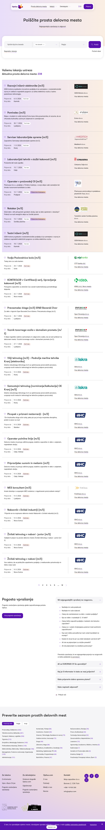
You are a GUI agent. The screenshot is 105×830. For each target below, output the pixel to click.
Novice (45, 791)
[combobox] (45, 44)
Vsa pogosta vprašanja (12, 615)
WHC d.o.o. (78, 424)
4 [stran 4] (50, 585)
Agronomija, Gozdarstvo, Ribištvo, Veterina (84, 745)
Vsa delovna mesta (81, 97)
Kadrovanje (74, 748)
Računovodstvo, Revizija (78, 729)
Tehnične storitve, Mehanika (11, 733)
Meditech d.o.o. (79, 144)
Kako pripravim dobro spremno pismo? (74, 679)
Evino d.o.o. (78, 118)
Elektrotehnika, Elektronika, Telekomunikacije (16, 749)
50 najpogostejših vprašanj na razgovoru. (75, 600)
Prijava (88, 6)
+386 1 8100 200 (70, 788)
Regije (18, 724)
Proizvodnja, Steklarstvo (9, 730)
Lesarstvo (73, 741)
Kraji (25, 724)
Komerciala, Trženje (42, 729)
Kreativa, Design (75, 754)
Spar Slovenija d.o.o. (81, 314)
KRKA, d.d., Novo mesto (82, 286)
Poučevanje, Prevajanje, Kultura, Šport (82, 757)
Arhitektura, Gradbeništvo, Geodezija (48, 748)
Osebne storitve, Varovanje (44, 738)
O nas (45, 779)
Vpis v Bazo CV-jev (8, 783)
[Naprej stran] (66, 585)
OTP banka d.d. (80, 263)
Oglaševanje (27, 786)
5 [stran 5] (54, 585)
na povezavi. (75, 657)
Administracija (6, 757)
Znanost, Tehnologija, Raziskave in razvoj (49, 735)
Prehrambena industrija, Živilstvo (12, 746)
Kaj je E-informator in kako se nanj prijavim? (76, 672)
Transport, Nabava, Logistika (11, 736)
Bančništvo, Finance (42, 757)
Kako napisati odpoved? (68, 687)
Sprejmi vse (51, 827)
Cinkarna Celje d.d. (81, 165)
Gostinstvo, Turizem (42, 732)
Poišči (94, 44)
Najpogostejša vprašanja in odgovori (52, 26)
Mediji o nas (47, 787)
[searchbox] (73, 44)
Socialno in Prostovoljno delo (79, 751)
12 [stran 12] (62, 585)
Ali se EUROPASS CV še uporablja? (72, 664)
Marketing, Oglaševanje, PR (45, 751)
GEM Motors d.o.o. (81, 93)
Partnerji (46, 783)
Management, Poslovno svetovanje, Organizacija (17, 752)
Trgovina (5, 739)
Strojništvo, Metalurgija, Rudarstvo (13, 742)
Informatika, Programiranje (44, 754)
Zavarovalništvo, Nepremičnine (80, 738)
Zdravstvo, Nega (41, 745)
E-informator (6, 779)
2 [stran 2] (42, 585)
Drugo (38, 741)
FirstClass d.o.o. (80, 494)
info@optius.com (70, 792)
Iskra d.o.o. (78, 367)
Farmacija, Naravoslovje (78, 735)
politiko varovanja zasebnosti (75, 824)
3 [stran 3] (46, 585)
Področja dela (8, 724)
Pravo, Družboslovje (76, 732)
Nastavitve (93, 824)
